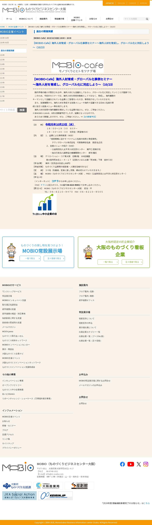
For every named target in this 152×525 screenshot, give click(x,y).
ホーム (9, 18)
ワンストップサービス (12, 291)
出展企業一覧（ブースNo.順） (92, 336)
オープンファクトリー (12, 385)
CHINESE (132, 3)
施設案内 (43, 18)
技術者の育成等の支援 (12, 322)
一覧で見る (30, 258)
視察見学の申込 (85, 323)
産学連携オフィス (86, 300)
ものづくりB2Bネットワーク (14, 340)
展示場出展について (87, 327)
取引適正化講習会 (10, 305)
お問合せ (110, 18)
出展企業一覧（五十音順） (90, 341)
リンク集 (6, 439)
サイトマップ (8, 443)
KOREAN (143, 3)
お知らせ (93, 18)
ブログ (5, 430)
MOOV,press (7, 331)
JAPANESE (110, 3)
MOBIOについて (26, 18)
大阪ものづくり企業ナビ (12, 354)
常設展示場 (59, 18)
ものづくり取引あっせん (12, 336)
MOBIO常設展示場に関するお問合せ (94, 381)
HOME (2, 26)
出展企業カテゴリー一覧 (89, 332)
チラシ (43, 184)
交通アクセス (8, 434)
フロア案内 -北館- (86, 291)
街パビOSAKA (8, 394)
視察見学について (86, 318)
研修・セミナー (9, 425)
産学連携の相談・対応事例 (13, 314)
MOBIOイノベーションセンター (16, 345)
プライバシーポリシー (12, 448)
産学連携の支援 (9, 309)
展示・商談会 (8, 349)
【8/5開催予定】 (90, 116)
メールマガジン (9, 327)
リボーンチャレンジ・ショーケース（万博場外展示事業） (27, 398)
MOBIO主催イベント (77, 18)
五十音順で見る (54, 258)
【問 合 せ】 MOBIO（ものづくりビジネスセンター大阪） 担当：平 (62, 188)
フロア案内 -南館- (86, 296)
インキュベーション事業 (12, 381)
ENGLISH (121, 3)
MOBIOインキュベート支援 (14, 300)
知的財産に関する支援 (12, 318)
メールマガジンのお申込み (90, 385)
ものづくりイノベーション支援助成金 (18, 367)
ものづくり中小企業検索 (12, 390)
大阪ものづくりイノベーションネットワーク (21, 362)
